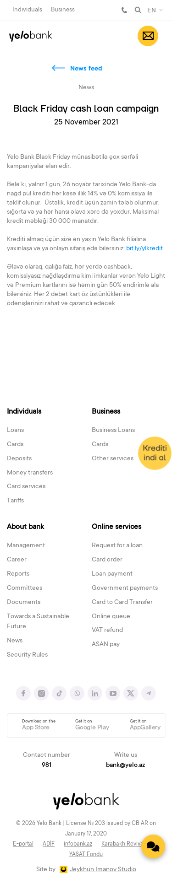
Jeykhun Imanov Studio (103, 869)
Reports (18, 574)
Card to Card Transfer (122, 602)
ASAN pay (106, 644)
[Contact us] (153, 846)
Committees (24, 588)
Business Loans (113, 430)
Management (26, 546)
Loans (15, 430)
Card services (26, 487)
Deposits (19, 459)
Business (63, 9)
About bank (25, 527)
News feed (86, 69)
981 (124, 10)
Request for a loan (117, 546)
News (14, 641)
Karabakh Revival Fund (130, 844)
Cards (15, 444)
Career (17, 560)
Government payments (125, 588)
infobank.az (78, 844)
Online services (116, 527)
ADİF (49, 844)
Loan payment (112, 574)
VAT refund (107, 630)
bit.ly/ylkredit (144, 249)
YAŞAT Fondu (86, 855)
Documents (23, 602)
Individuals (27, 9)
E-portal (23, 844)
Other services (112, 459)
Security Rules (27, 655)
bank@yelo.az (125, 765)
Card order (107, 560)
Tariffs (15, 501)
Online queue (111, 616)
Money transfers (30, 473)
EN (151, 11)
